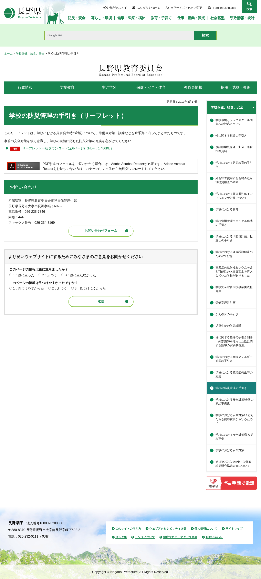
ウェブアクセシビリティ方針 (167, 528)
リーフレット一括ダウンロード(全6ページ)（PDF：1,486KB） (68, 148)
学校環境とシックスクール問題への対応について (234, 122)
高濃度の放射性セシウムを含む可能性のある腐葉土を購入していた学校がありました (234, 271)
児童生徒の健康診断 (228, 325)
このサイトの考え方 (128, 528)
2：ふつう (49, 275)
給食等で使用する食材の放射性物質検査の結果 (234, 180)
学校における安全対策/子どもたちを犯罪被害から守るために (234, 419)
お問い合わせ (214, 537)
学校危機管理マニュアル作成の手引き (234, 223)
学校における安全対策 (230, 450)
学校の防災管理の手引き (231, 388)
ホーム (8, 53)
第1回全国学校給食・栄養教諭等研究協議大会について (233, 464)
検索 (249, 9)
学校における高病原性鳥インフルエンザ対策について (234, 195)
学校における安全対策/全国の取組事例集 (234, 401)
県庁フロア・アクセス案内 (180, 537)
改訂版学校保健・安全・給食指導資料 (234, 149)
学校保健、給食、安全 (30, 53)
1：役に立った (23, 275)
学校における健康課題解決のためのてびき (234, 254)
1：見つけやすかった (28, 288)
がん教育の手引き (227, 314)
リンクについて (145, 537)
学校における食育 (227, 209)
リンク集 (121, 537)
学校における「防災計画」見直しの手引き (234, 238)
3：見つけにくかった (90, 288)
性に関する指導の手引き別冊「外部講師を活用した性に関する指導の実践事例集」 (234, 341)
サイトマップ (234, 528)
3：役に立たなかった (80, 275)
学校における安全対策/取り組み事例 (234, 436)
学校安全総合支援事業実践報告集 (234, 289)
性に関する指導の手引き (231, 135)
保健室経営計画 (226, 302)
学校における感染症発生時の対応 (234, 374)
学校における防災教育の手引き (234, 164)
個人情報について (206, 528)
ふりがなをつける (148, 7)
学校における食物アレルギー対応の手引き (234, 359)
